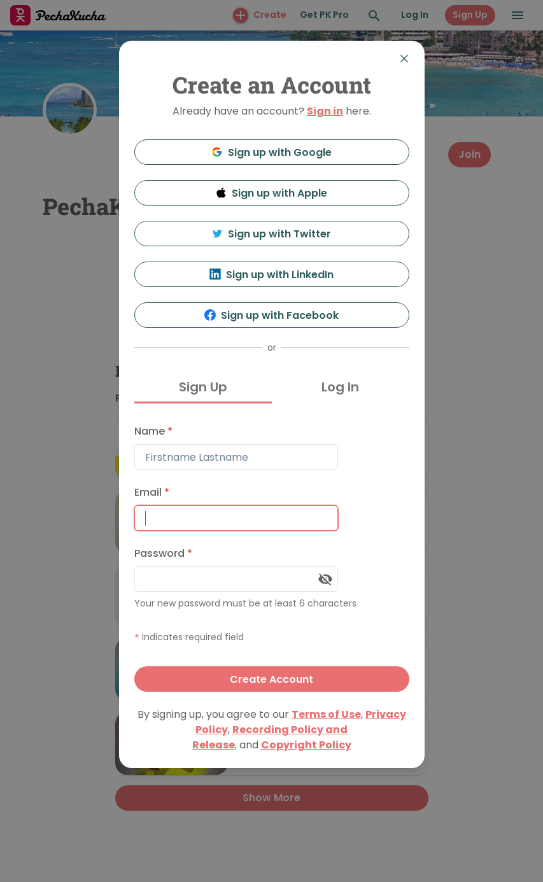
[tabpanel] (271, 555)
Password (163, 553)
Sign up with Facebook (271, 315)
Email (151, 492)
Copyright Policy (306, 745)
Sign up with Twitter (272, 234)
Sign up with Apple (272, 193)
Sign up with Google (271, 152)
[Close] (404, 58)
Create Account (271, 679)
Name (153, 431)
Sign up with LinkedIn (271, 274)
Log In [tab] (340, 387)
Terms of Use (326, 714)
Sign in (325, 111)
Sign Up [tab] (203, 387)
